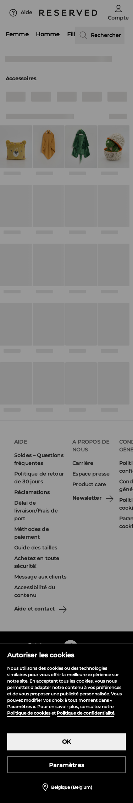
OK (66, 741)
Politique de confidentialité (85, 713)
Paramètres (66, 765)
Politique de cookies (28, 713)
